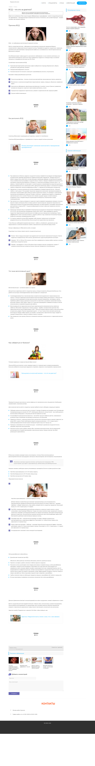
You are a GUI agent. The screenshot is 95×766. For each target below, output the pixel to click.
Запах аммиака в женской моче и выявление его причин (74, 142)
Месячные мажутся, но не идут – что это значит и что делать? (48, 667)
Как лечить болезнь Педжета (73, 187)
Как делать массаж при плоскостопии (75, 205)
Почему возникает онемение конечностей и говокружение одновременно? (40, 146)
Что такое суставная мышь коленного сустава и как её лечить (75, 168)
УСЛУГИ (43, 3)
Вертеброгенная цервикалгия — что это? (25, 666)
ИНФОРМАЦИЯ (70, 3)
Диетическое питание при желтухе (75, 222)
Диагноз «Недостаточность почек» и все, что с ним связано (40, 617)
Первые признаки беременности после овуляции (76, 47)
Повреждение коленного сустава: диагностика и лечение (74, 122)
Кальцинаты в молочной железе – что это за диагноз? (39, 373)
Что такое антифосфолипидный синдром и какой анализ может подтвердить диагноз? (14, 668)
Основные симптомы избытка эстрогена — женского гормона (74, 103)
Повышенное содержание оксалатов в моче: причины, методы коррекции (76, 66)
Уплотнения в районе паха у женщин (75, 85)
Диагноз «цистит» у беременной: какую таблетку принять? (36, 667)
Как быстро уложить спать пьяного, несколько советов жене (75, 241)
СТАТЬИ (61, 3)
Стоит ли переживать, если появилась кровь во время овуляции (75, 27)
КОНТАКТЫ (82, 3)
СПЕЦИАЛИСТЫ (52, 3)
